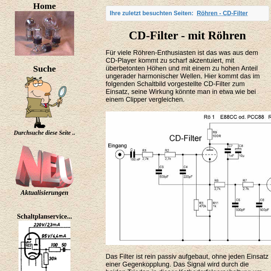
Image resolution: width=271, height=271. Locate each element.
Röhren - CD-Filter (222, 13)
